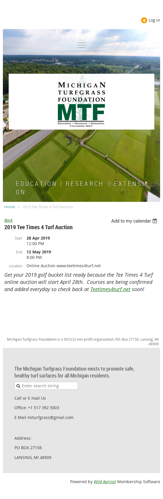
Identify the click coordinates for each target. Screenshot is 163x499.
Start (18, 238)
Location (15, 265)
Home (9, 206)
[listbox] (135, 221)
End (19, 252)
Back (8, 220)
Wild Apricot (105, 481)
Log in (154, 20)
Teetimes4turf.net (110, 289)
